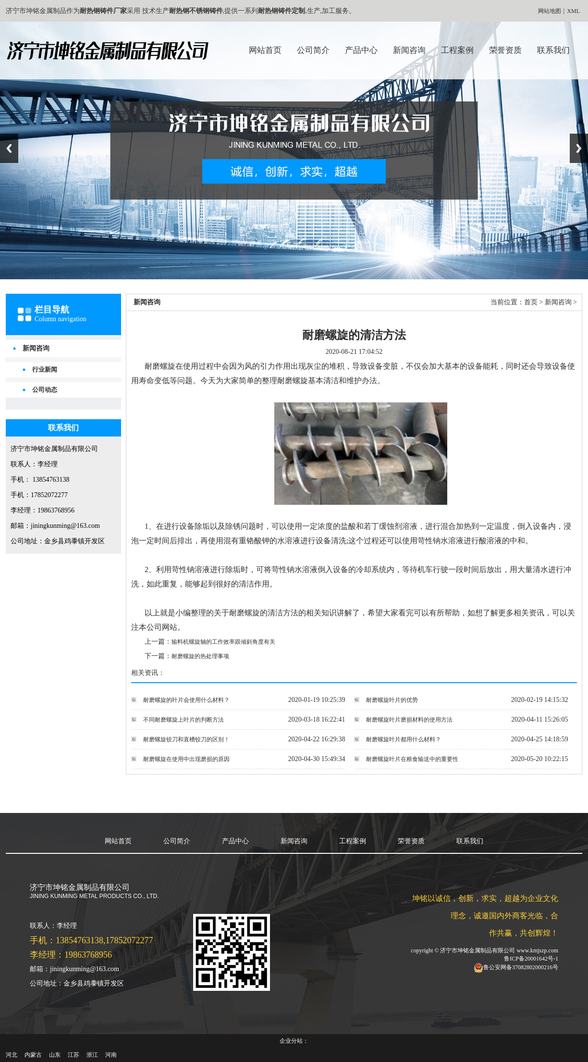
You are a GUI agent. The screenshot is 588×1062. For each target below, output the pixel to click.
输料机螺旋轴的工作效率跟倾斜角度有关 (223, 641)
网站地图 (549, 11)
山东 (55, 1054)
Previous (9, 148)
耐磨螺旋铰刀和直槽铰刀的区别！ (186, 739)
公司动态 (44, 389)
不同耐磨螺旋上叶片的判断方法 (183, 719)
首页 (531, 302)
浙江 (92, 1054)
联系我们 (553, 50)
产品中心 (361, 50)
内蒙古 (33, 1054)
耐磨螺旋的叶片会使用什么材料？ (186, 700)
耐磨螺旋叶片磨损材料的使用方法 (409, 719)
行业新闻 (44, 369)
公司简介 (313, 50)
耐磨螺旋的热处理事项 (200, 656)
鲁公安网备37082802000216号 (520, 966)
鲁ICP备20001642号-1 (531, 958)
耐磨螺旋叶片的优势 (392, 700)
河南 (111, 1054)
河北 (11, 1054)
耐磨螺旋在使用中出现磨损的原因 (186, 759)
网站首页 (265, 50)
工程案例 (457, 50)
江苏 (73, 1054)
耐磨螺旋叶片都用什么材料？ (403, 739)
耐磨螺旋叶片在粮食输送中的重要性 (412, 759)
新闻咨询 (409, 50)
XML (573, 11)
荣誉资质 (505, 50)
